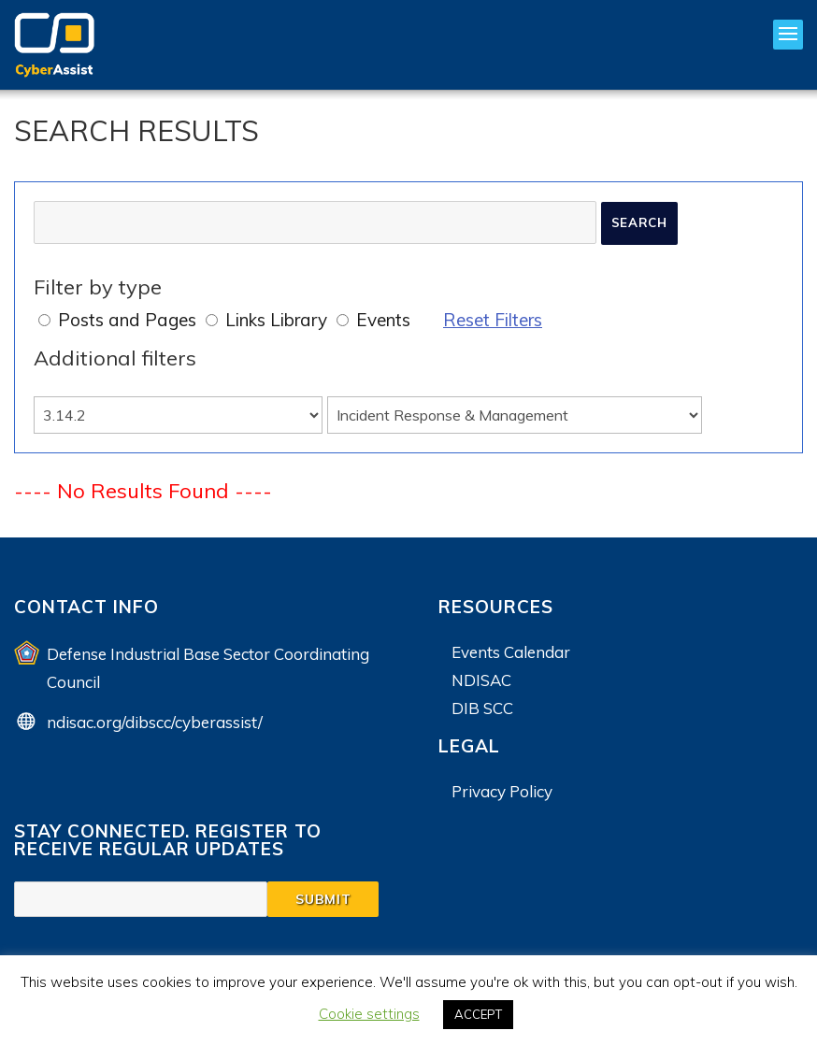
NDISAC (481, 680)
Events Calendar (511, 652)
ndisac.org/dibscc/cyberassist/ (155, 722)
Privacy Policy (502, 791)
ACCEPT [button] (478, 1014)
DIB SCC (482, 708)
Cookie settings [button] (369, 1014)
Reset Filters (492, 319)
